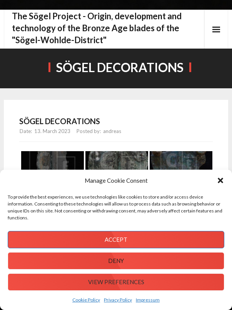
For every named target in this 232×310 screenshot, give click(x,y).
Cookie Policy (86, 300)
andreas (112, 131)
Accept (116, 239)
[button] (220, 180)
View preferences (116, 281)
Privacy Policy (118, 300)
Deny (116, 260)
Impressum (148, 300)
